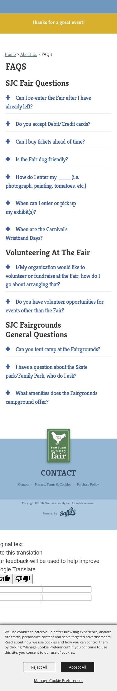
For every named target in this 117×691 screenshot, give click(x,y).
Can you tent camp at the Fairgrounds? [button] (58, 349)
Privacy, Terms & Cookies (53, 484)
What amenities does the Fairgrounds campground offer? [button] (51, 397)
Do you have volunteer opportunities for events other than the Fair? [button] (55, 306)
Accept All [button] (77, 667)
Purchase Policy (88, 484)
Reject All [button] (39, 667)
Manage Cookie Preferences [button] (58, 680)
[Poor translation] (23, 579)
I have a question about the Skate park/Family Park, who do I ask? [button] (46, 371)
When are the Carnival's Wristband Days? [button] (36, 234)
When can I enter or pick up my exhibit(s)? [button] (41, 207)
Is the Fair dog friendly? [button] (42, 159)
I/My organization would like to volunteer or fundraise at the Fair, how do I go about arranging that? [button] (53, 276)
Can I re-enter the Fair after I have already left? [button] (48, 102)
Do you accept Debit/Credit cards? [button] (53, 123)
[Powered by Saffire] (66, 512)
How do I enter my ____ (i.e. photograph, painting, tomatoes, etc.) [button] (46, 181)
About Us (28, 54)
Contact (23, 484)
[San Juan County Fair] (16, 12)
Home (10, 54)
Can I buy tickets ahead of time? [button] (50, 141)
